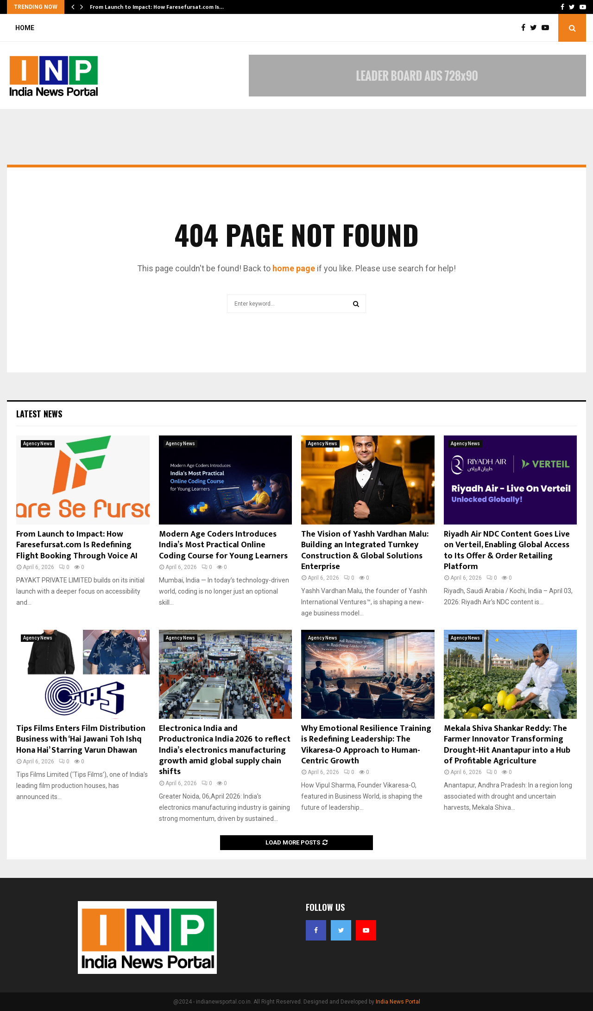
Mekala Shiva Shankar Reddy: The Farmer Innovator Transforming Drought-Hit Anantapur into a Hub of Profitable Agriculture (507, 745)
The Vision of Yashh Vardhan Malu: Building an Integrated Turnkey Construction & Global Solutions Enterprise (365, 550)
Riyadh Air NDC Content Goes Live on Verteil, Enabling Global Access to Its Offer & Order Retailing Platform (507, 550)
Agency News (37, 443)
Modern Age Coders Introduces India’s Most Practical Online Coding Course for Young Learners (223, 545)
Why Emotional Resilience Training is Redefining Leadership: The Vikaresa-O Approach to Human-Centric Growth (366, 745)
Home (24, 28)
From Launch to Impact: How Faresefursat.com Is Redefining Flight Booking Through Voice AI (77, 545)
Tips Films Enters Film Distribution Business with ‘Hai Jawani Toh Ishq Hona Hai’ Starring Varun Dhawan (80, 739)
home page (293, 268)
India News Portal (398, 1001)
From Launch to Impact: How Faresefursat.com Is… (157, 7)
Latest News (39, 414)
